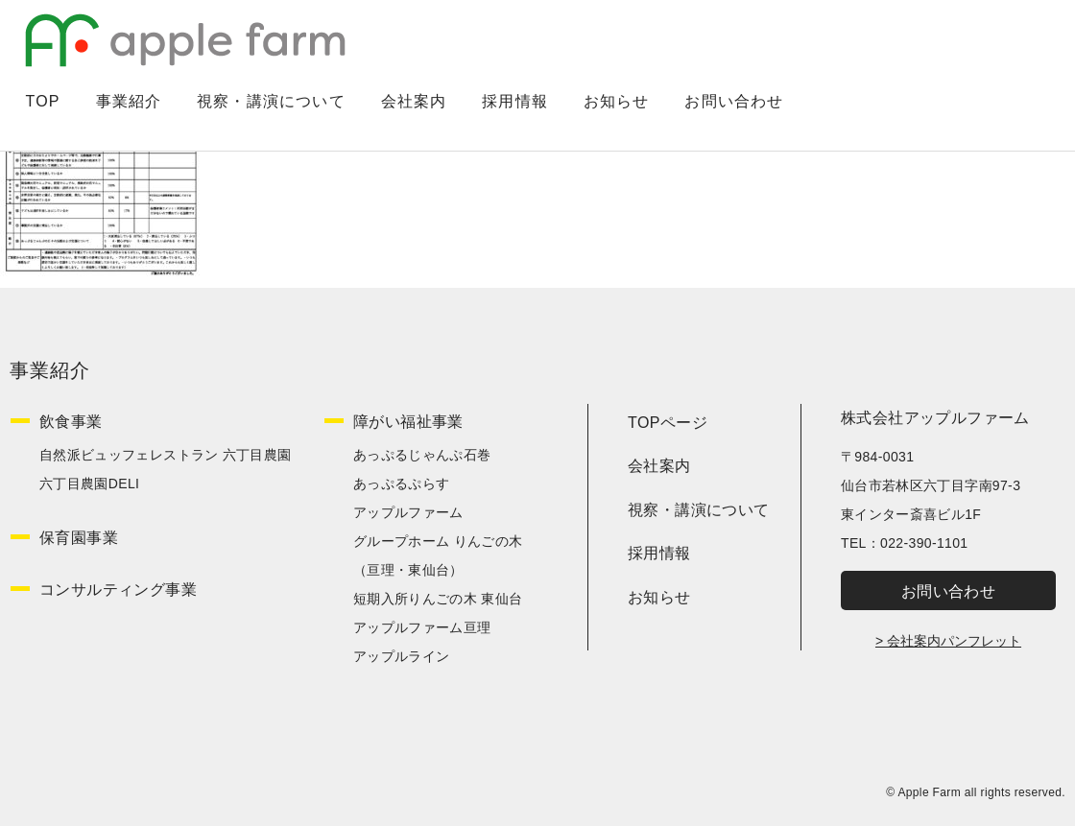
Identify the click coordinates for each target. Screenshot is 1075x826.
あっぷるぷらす (401, 483)
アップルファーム (408, 512)
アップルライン (401, 656)
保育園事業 (78, 538)
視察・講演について (289, 107)
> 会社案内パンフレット (948, 641)
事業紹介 (146, 107)
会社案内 (432, 107)
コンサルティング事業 (118, 589)
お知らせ (637, 107)
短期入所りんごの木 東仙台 (437, 598)
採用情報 (534, 107)
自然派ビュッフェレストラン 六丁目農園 (165, 454)
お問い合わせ (754, 107)
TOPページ (667, 422)
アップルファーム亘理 (422, 627)
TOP (59, 107)
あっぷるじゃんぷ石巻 (422, 454)
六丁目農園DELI (89, 483)
